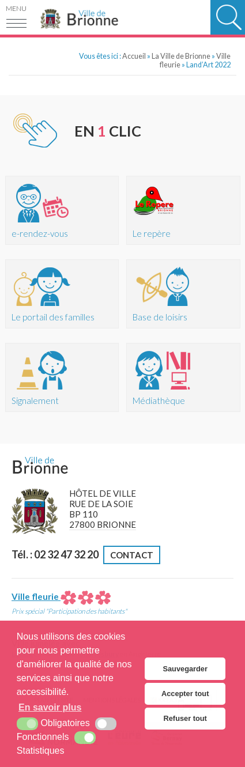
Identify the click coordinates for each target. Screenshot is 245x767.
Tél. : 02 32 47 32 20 (55, 554)
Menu (16, 8)
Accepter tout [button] (185, 693)
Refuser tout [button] (185, 718)
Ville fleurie (61, 596)
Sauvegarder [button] (185, 668)
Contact (131, 555)
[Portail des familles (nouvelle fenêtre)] (62, 293)
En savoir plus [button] (49, 707)
